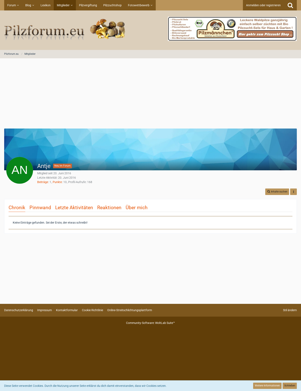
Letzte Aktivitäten (74, 207)
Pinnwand (40, 207)
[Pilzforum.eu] (150, 30)
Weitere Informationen (267, 385)
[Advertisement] (150, 94)
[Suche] (290, 5)
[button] (277, 191)
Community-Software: (150, 323)
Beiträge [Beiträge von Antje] (42, 182)
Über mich (137, 207)
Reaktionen (109, 207)
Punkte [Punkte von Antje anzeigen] (57, 182)
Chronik (17, 207)
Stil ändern (290, 310)
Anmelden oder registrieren (263, 5)
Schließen (289, 385)
